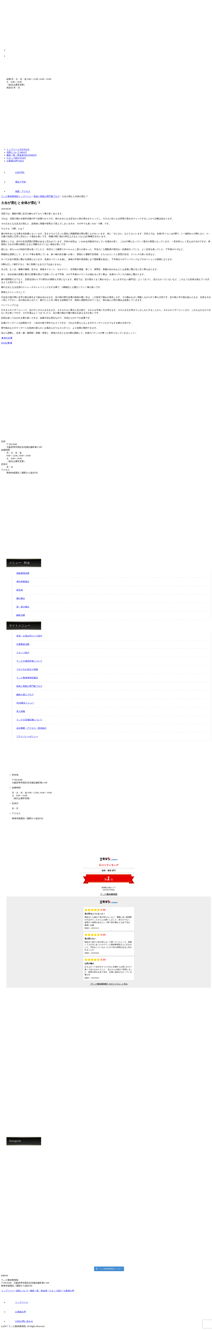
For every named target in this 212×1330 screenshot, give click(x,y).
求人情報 (20, 711)
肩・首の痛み (22, 607)
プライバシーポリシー (27, 736)
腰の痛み (20, 598)
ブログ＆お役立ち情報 (27, 669)
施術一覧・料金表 (21, 155)
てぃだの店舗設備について (29, 720)
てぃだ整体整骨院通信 (27, 678)
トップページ (17, 149)
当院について (16, 152)
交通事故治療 (22, 644)
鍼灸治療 (20, 615)
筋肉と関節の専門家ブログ (29, 686)
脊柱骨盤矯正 (22, 581)
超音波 (19, 590)
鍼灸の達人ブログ (25, 694)
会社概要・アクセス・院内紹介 (31, 728)
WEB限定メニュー (25, 703)
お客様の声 (15, 161)
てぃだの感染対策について (29, 661)
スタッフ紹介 (16, 158)
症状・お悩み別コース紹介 (29, 636)
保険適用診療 (22, 573)
